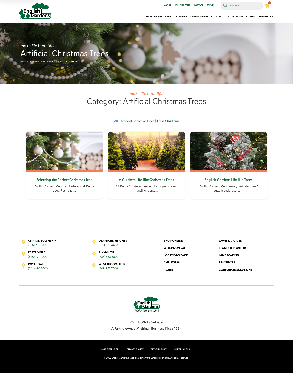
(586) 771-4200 (37, 256)
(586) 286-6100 (37, 245)
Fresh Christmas (168, 121)
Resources (227, 262)
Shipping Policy (183, 349)
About (167, 5)
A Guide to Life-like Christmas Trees (146, 180)
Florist (169, 270)
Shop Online (173, 241)
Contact (198, 5)
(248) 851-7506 (108, 268)
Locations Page (176, 255)
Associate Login (110, 349)
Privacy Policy (135, 349)
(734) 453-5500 (108, 256)
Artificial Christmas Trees (137, 121)
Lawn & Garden (230, 241)
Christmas (39, 61)
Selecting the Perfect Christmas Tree (64, 180)
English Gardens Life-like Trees (228, 180)
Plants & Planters (233, 248)
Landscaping (229, 255)
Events (210, 5)
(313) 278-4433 (108, 245)
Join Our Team (182, 5)
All (116, 121)
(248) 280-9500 (38, 268)
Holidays (26, 61)
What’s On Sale (175, 248)
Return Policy (159, 349)
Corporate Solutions (235, 270)
